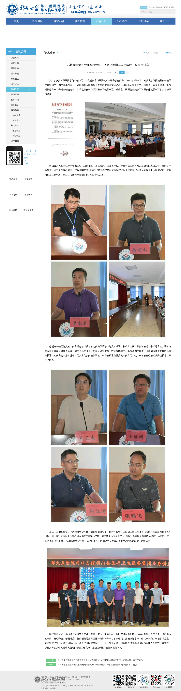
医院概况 (37, 21)
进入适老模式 (170, 7)
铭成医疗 (53, 688)
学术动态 (14, 89)
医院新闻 (14, 58)
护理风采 (144, 21)
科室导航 (13, 194)
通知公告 (14, 63)
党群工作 (165, 21)
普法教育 (14, 110)
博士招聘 (14, 73)
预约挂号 (13, 179)
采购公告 (14, 79)
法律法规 (16, 115)
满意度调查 (28, 210)
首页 (16, 21)
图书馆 (151, 7)
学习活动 (16, 120)
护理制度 (16, 136)
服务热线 (28, 194)
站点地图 (13, 210)
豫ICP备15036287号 (85, 685)
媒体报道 (14, 94)
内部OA (144, 7)
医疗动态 (14, 84)
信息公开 (101, 21)
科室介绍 (59, 21)
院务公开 (14, 105)
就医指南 (80, 21)
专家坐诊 (28, 179)
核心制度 (14, 125)
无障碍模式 (159, 7)
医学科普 (14, 141)
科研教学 (122, 21)
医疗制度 (16, 131)
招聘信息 (14, 68)
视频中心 (14, 99)
